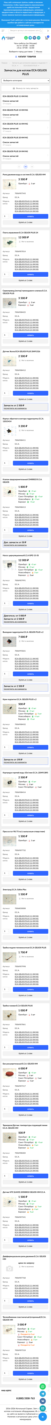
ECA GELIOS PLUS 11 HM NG (15, 96)
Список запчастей (10, 101)
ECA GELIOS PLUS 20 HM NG (15, 138)
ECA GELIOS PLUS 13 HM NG (15, 110)
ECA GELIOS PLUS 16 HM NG (15, 124)
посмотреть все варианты (15, 408)
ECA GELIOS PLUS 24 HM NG (15, 151)
